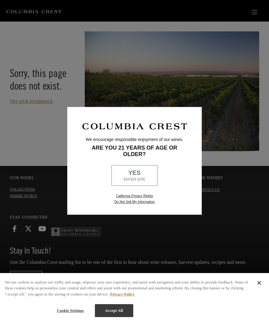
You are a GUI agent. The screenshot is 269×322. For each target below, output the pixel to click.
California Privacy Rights (134, 196)
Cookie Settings (70, 310)
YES (134, 176)
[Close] (259, 283)
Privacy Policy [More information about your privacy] (122, 294)
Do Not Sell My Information (134, 202)
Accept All (114, 310)
